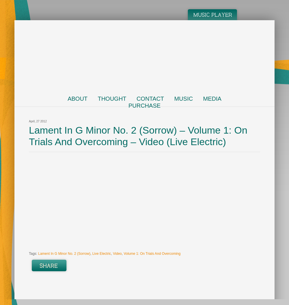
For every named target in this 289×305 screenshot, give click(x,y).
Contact (150, 99)
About (78, 99)
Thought (112, 99)
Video (117, 254)
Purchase (144, 105)
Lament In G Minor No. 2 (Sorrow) (64, 254)
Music (183, 99)
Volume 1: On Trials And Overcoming (152, 254)
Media (212, 99)
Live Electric (101, 254)
